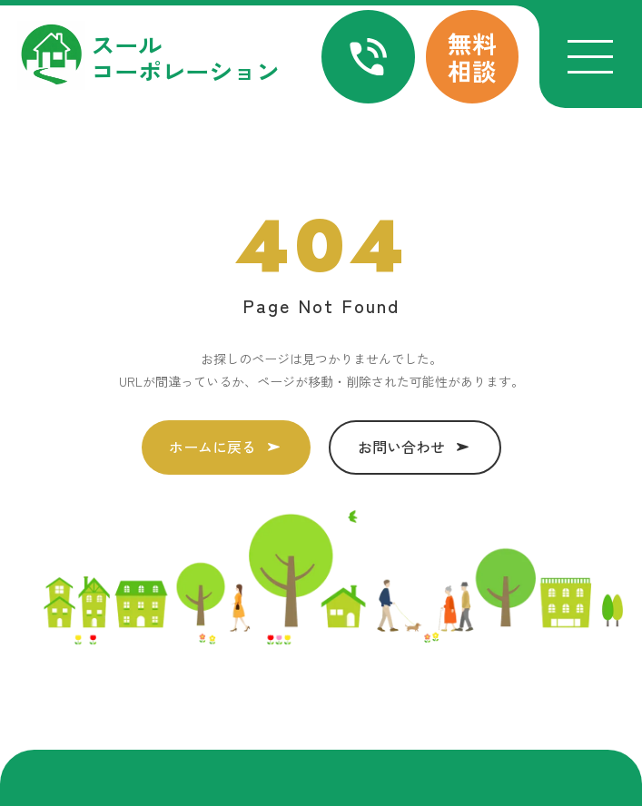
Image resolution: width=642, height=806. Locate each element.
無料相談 (472, 56)
